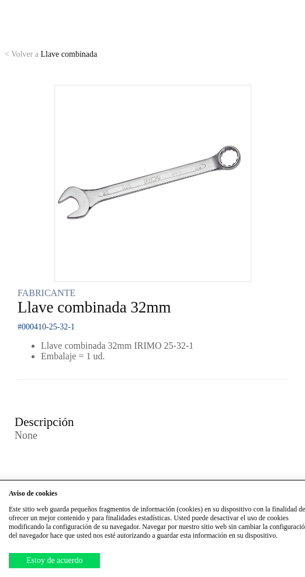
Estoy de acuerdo (54, 560)
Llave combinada (51, 54)
